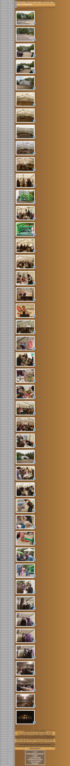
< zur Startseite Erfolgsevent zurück (35, 758)
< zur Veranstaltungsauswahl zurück (35, 753)
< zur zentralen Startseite (35, 762)
